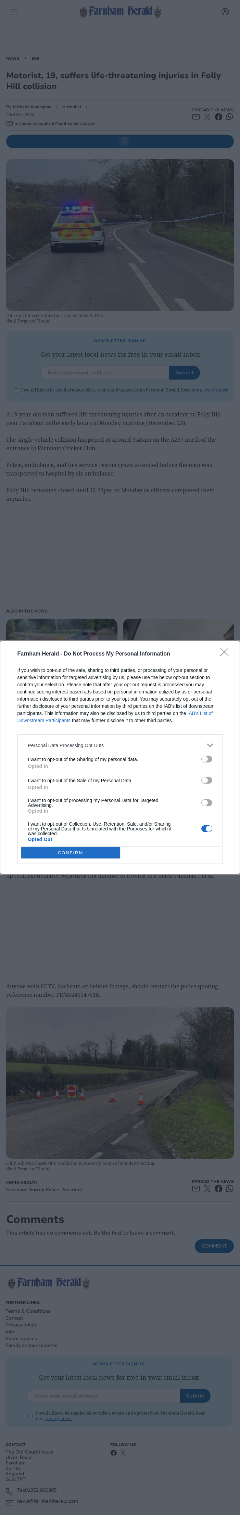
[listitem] (120, 745)
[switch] (206, 759)
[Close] (226, 654)
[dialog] (120, 757)
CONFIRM (71, 852)
